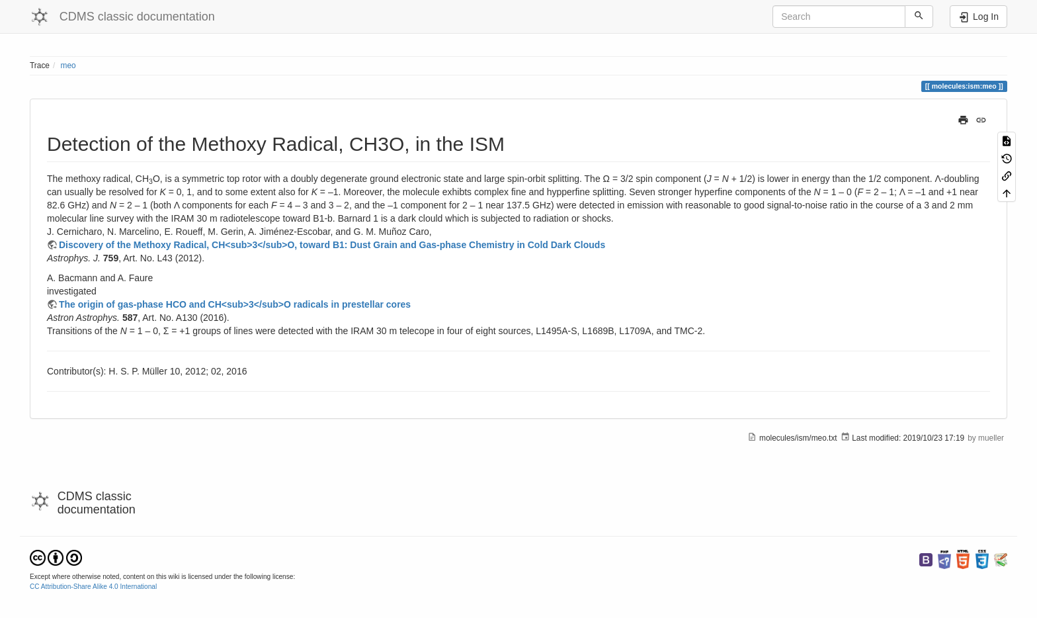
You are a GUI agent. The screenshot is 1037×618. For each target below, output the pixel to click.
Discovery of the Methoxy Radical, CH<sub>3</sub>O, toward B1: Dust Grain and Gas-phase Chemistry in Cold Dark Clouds (332, 245)
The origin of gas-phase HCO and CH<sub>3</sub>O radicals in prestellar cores (235, 304)
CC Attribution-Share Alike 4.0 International (93, 586)
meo (68, 65)
